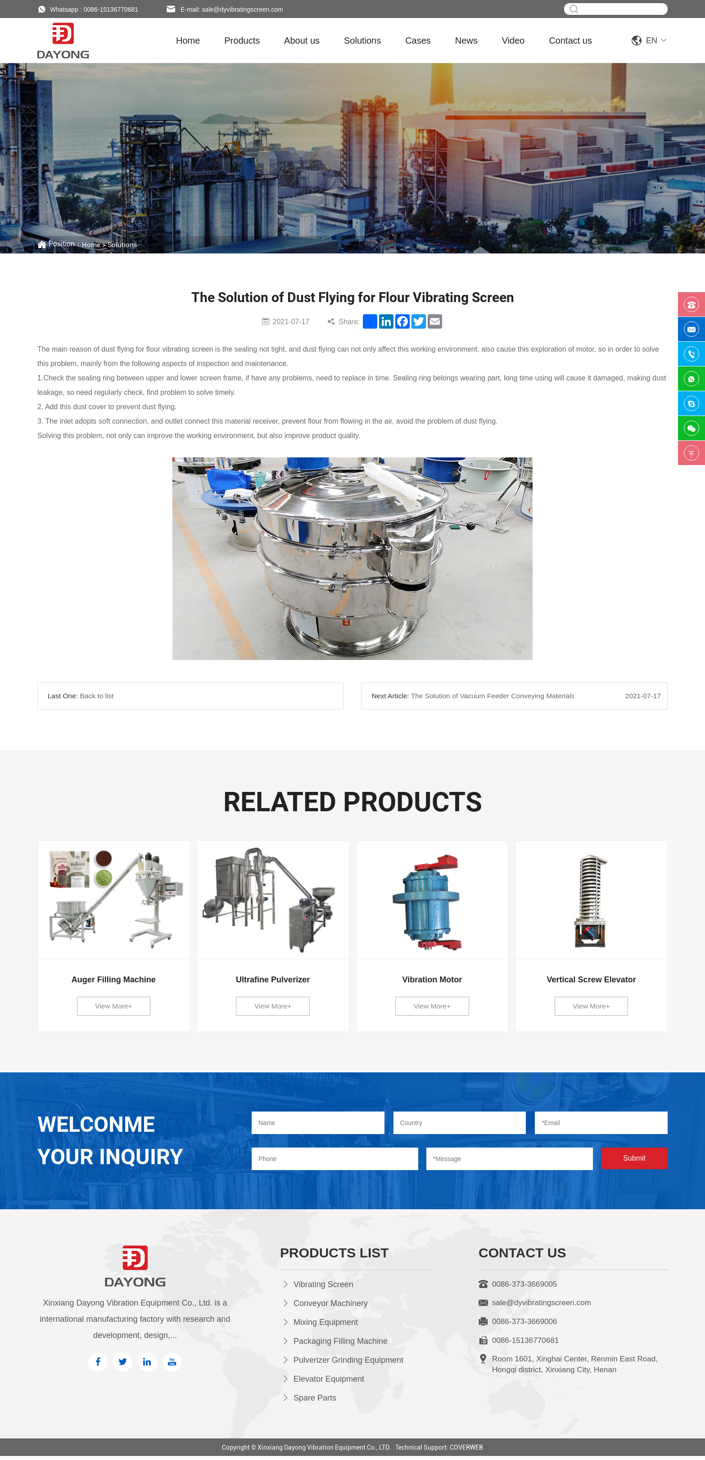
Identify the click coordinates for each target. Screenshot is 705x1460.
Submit (634, 1162)
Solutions (362, 40)
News (466, 40)
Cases (418, 40)
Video (513, 40)
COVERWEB (466, 1451)
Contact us (570, 40)
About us (302, 40)
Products (242, 40)
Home (188, 40)
